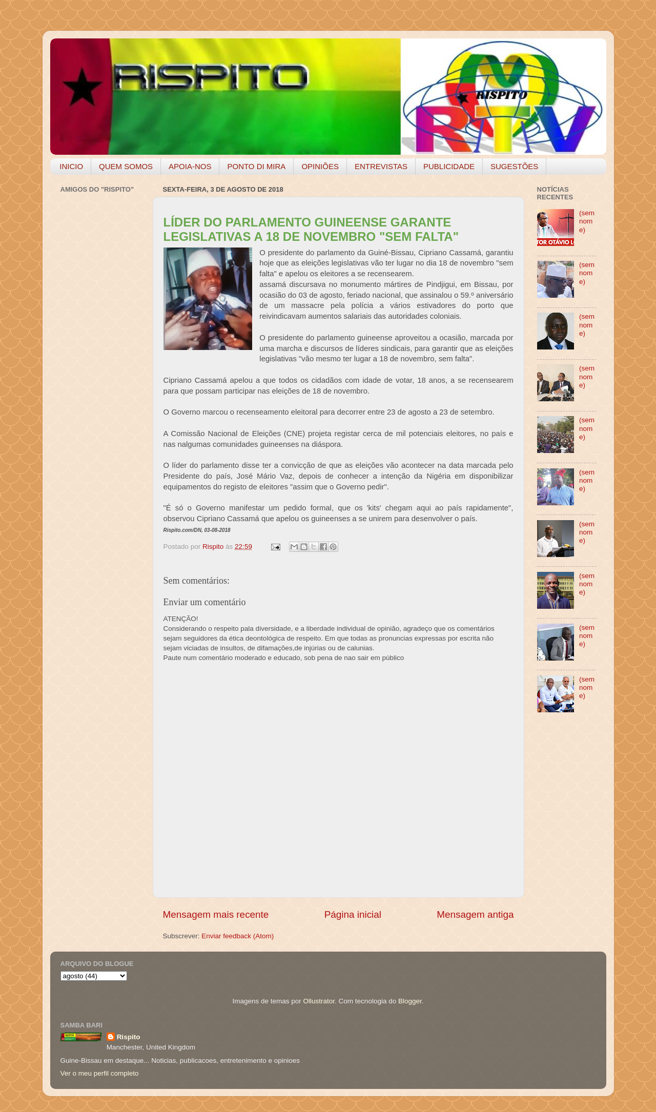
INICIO (71, 166)
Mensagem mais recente (216, 914)
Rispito (128, 1037)
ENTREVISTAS (381, 166)
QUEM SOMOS (126, 166)
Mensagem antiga (475, 914)
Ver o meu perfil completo (99, 1073)
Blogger (410, 1001)
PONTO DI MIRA (256, 166)
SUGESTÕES (514, 166)
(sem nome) (586, 221)
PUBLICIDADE (449, 166)
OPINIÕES (320, 166)
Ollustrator (319, 1001)
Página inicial (352, 914)
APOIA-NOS (190, 166)
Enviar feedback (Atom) (237, 936)
